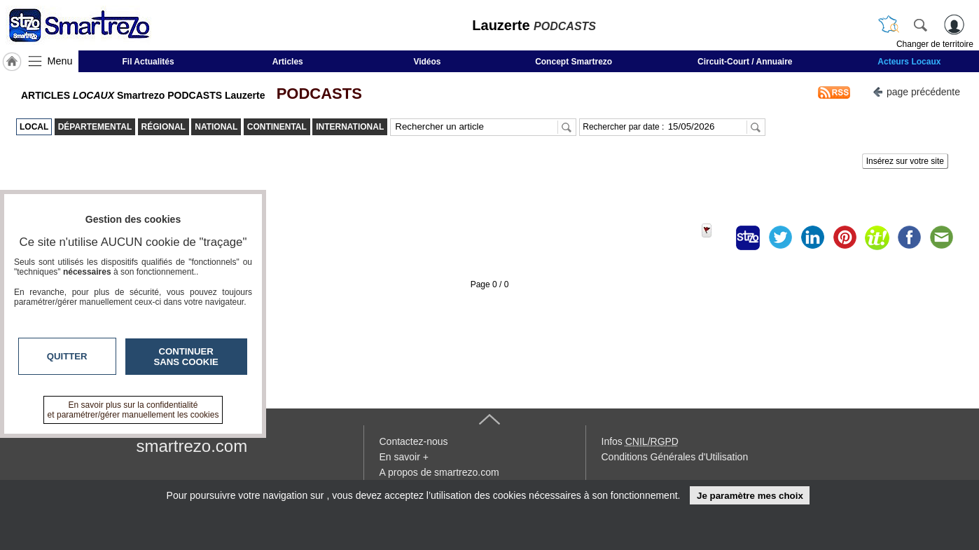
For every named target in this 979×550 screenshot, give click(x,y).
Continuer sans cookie (186, 356)
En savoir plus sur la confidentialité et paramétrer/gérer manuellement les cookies (133, 410)
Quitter (67, 356)
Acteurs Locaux (908, 62)
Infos (640, 441)
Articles (287, 62)
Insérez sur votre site (905, 161)
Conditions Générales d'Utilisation (675, 456)
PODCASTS (314, 93)
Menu (60, 61)
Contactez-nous (414, 441)
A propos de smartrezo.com (439, 472)
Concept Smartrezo (573, 62)
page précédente (916, 90)
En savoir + (404, 456)
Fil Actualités (148, 62)
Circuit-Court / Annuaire (745, 62)
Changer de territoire (934, 44)
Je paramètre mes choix (750, 495)
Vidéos (426, 62)
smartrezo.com (192, 445)
